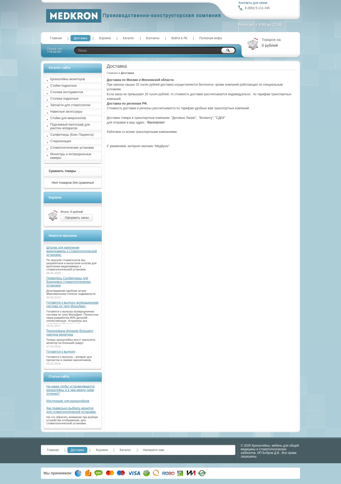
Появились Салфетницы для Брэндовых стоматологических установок (68, 281)
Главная (56, 38)
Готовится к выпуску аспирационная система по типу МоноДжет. (72, 304)
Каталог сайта (59, 68)
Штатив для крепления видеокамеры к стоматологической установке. (71, 251)
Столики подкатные (64, 98)
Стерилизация (60, 141)
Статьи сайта (59, 376)
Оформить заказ (77, 218)
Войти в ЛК (179, 38)
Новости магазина (63, 235)
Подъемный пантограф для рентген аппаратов (70, 126)
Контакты (153, 38)
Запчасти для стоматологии (70, 105)
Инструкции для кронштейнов (67, 401)
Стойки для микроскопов (68, 118)
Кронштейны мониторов (67, 79)
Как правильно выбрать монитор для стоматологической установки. (71, 410)
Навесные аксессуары (66, 111)
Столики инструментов (66, 92)
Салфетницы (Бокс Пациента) (72, 135)
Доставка (80, 38)
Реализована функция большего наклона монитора (69, 332)
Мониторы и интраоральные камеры (70, 156)
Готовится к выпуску (60, 351)
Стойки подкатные (63, 85)
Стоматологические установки (72, 147)
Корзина (105, 38)
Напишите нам (153, 450)
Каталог (128, 38)
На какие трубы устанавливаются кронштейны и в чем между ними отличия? (70, 390)
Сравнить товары (62, 171)
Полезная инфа (210, 38)
